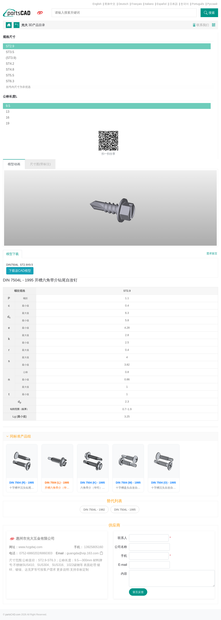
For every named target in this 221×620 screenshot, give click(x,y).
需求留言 (211, 253)
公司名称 (121, 546)
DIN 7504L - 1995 (125, 509)
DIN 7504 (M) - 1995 (128, 482)
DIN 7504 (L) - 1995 (57, 482)
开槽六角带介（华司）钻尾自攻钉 (57, 487)
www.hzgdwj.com (30, 547)
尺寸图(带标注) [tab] (40, 164)
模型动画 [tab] (14, 164)
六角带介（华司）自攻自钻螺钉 (92, 487)
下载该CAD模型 (20, 270)
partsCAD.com (12, 614)
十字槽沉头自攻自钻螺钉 (163, 487)
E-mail (122, 564)
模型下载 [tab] (12, 254)
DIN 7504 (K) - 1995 (92, 482)
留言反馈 (138, 592)
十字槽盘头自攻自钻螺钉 (128, 487)
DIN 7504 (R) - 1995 (21, 482)
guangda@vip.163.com (83, 553)
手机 (124, 555)
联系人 (122, 538)
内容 (124, 573)
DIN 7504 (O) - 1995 (163, 482)
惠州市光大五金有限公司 (31, 539)
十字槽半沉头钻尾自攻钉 (21, 487)
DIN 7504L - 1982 (94, 509)
